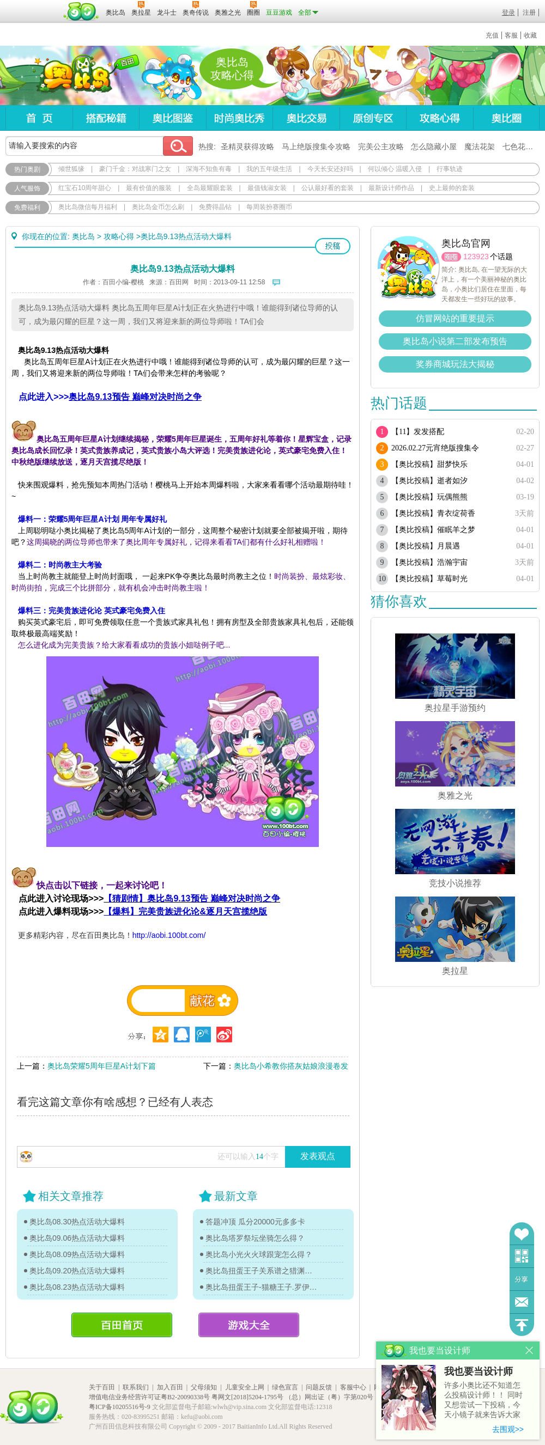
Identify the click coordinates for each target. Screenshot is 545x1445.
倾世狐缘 (71, 169)
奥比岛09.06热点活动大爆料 (77, 1238)
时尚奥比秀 (239, 118)
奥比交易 (306, 118)
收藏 (530, 35)
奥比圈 (506, 118)
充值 (492, 35)
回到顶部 (522, 1325)
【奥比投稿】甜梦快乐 (429, 464)
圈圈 (451, 256)
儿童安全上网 (244, 1387)
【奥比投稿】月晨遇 (425, 546)
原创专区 (373, 118)
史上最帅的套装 (452, 188)
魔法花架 (479, 146)
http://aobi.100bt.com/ (169, 935)
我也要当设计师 (478, 1371)
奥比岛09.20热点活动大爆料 (77, 1270)
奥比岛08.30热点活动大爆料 (77, 1221)
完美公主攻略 (381, 146)
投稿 (332, 246)
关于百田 (102, 1387)
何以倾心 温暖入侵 (395, 169)
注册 (529, 12)
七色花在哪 (521, 146)
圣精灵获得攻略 (247, 146)
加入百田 (170, 1387)
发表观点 (317, 1156)
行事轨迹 (450, 169)
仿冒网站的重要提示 (455, 318)
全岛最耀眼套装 (210, 188)
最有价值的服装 (149, 188)
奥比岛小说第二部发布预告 (455, 341)
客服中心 (353, 1387)
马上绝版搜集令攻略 (316, 146)
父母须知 (204, 1387)
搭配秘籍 (105, 118)
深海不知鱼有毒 (209, 169)
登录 (508, 12)
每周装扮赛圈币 (269, 207)
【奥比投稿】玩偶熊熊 (429, 497)
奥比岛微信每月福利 (87, 207)
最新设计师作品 (391, 188)
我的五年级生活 (269, 169)
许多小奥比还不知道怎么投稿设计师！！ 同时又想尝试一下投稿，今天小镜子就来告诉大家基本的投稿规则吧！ (483, 1400)
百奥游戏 (32, 5)
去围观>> (508, 1429)
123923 (476, 256)
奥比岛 (73, 75)
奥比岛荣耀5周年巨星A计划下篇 (101, 1066)
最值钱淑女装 (267, 188)
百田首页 (121, 1325)
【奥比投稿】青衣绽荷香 (433, 513)
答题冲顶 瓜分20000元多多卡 (255, 1221)
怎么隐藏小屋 (434, 146)
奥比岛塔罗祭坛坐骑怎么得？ (255, 1238)
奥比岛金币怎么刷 (158, 207)
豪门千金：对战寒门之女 (135, 169)
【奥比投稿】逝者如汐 (429, 481)
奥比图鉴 (172, 118)
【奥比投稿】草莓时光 (429, 579)
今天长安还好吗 (330, 169)
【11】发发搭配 (417, 432)
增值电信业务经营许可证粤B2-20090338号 (149, 1397)
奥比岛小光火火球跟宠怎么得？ (258, 1254)
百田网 (81, 11)
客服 (511, 35)
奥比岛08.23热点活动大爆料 (77, 1287)
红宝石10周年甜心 (84, 188)
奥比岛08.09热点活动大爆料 (77, 1254)
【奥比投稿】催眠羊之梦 (433, 530)
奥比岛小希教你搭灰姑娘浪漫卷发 (291, 1066)
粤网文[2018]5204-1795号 (247, 1397)
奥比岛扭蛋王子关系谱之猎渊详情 (261, 1270)
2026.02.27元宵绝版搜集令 (435, 448)
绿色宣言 (285, 1387)
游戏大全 (248, 1325)
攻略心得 (439, 118)
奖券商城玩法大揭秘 (455, 364)
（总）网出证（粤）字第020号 (329, 1397)
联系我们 (136, 1387)
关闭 (529, 1350)
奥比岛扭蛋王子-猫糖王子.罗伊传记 (261, 1287)
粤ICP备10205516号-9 (119, 1407)
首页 (38, 118)
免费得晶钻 (215, 207)
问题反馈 (522, 1302)
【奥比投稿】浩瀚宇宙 (429, 562)
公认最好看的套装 (327, 188)
